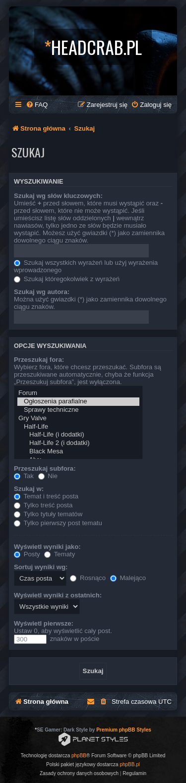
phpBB (78, 755)
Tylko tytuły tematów (48, 514)
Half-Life (78, 427)
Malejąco (128, 578)
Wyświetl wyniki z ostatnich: (58, 595)
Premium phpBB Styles (123, 730)
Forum (78, 393)
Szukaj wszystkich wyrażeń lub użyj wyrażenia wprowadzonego (86, 266)
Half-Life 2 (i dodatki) (78, 443)
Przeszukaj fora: (39, 359)
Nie (48, 476)
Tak (24, 476)
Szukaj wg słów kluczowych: (58, 195)
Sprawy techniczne (78, 410)
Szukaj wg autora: (41, 291)
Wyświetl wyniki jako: (47, 546)
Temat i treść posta (46, 496)
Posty (27, 554)
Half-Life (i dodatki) (78, 435)
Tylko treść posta (43, 505)
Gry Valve (78, 418)
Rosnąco (88, 578)
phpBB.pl (130, 764)
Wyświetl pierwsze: (43, 623)
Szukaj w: (29, 488)
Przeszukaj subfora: (45, 468)
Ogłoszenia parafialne (78, 401)
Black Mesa (78, 451)
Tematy (59, 554)
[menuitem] (37, 105)
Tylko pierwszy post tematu (58, 523)
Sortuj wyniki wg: (40, 567)
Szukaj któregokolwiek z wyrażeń (67, 279)
